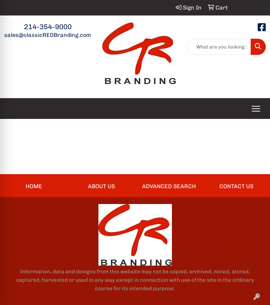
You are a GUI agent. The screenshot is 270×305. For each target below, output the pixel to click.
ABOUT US (101, 186)
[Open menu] (256, 109)
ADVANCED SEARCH (169, 186)
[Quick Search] (219, 47)
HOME (34, 186)
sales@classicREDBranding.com (47, 35)
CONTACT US (236, 186)
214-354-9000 (48, 27)
